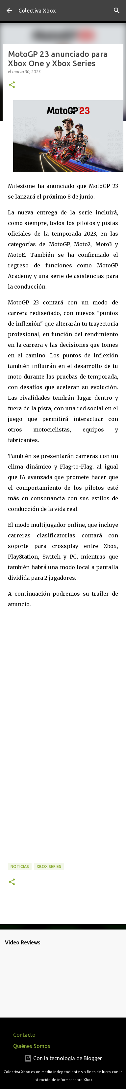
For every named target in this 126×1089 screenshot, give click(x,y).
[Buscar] (117, 11)
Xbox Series (49, 866)
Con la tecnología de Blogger (63, 1058)
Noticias (20, 866)
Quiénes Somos (31, 1046)
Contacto (24, 1035)
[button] (12, 85)
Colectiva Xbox (37, 11)
